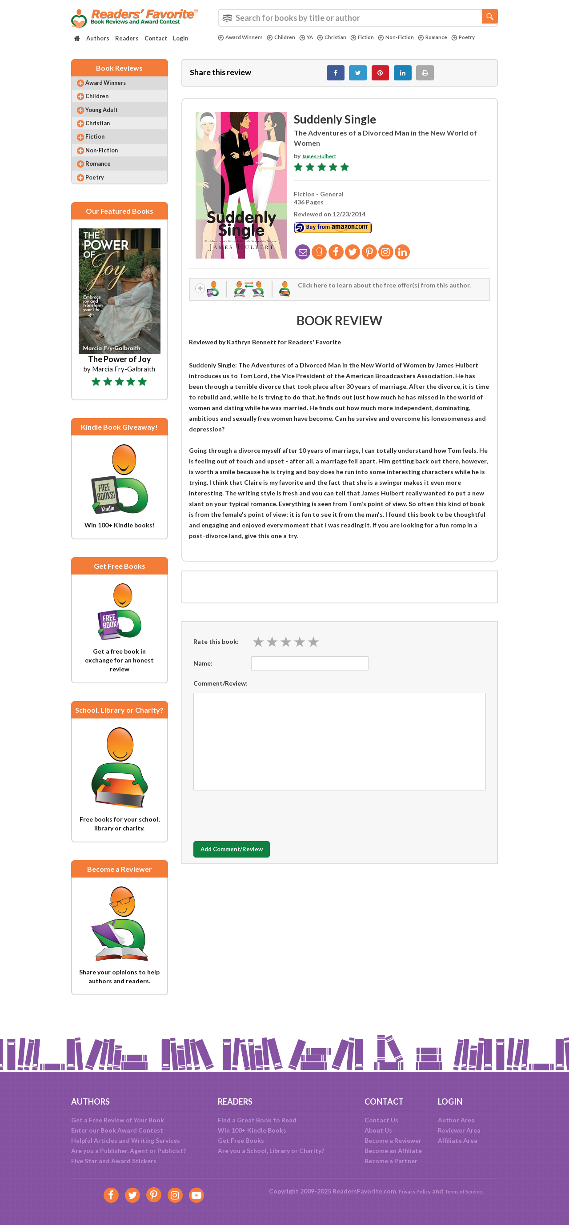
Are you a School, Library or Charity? (271, 1150)
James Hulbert (323, 161)
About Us (378, 1130)
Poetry (231, 44)
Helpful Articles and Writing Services (125, 1140)
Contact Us (381, 1120)
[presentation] (261, 822)
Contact (155, 38)
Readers (127, 38)
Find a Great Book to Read (257, 1120)
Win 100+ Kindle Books (252, 1130)
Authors (97, 38)
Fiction (379, 37)
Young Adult (109, 120)
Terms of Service (467, 1191)
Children (289, 37)
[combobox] (358, 18)
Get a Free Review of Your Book (117, 1120)
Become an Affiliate (393, 1150)
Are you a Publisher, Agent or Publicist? (128, 1150)
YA (316, 37)
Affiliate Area (457, 1140)
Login (180, 38)
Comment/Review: (220, 691)
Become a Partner (391, 1161)
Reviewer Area (459, 1130)
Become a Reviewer (393, 1140)
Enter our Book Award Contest (117, 1130)
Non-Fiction (417, 37)
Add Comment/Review (246, 858)
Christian (344, 37)
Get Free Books (241, 1140)
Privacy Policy (409, 1191)
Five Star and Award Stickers (113, 1161)
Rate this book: (216, 650)
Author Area (456, 1120)
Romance (458, 37)
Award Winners (243, 37)
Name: (202, 671)
